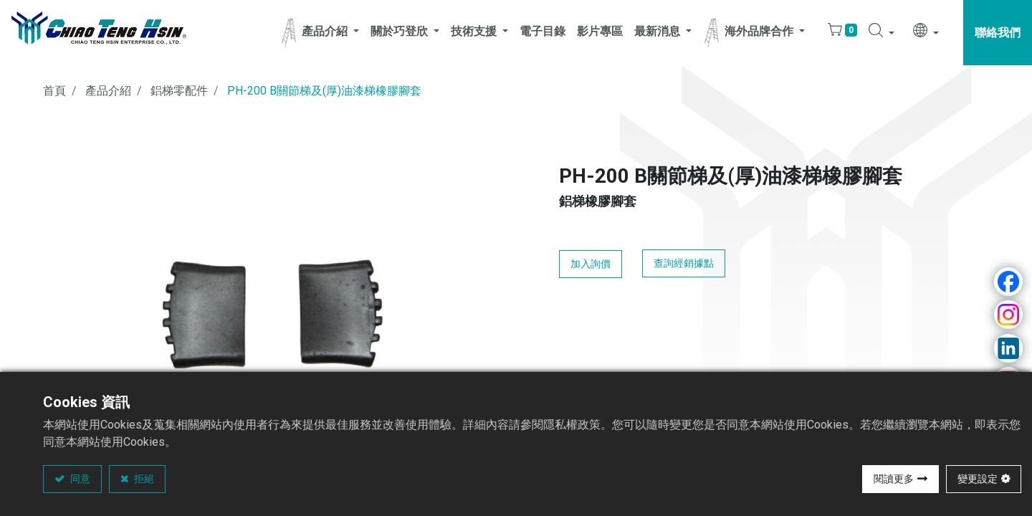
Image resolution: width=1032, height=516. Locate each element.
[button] (881, 32)
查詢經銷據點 (684, 263)
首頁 (54, 90)
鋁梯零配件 (179, 90)
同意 (79, 478)
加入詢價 (590, 263)
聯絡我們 (998, 32)
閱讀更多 (894, 478)
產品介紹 (108, 90)
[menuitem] (542, 32)
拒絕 (143, 478)
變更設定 (977, 478)
